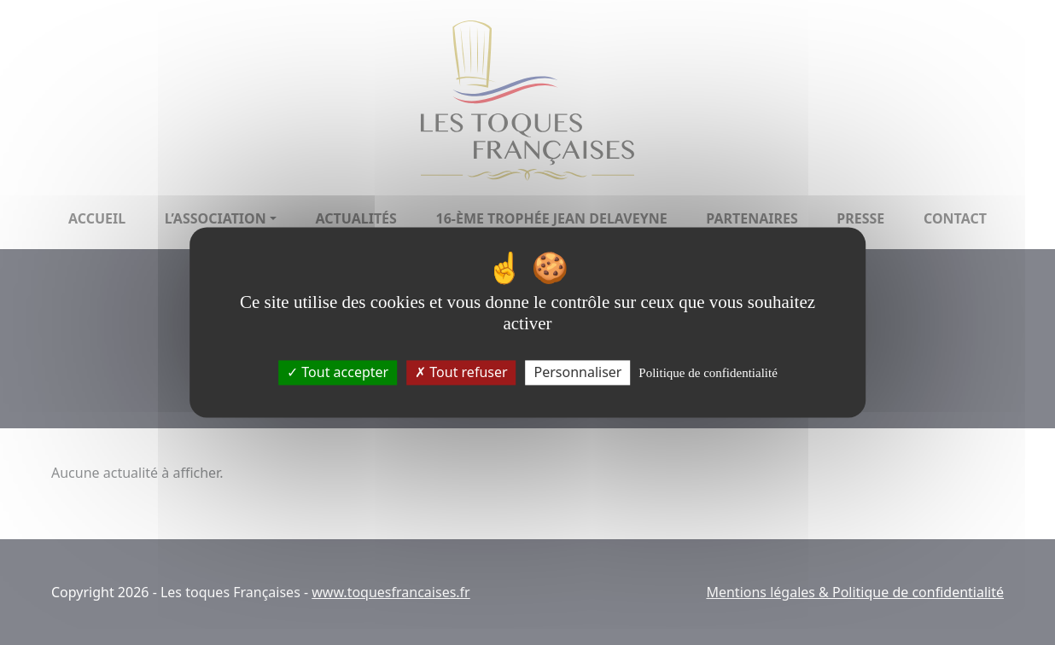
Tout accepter (337, 372)
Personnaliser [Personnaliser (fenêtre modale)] (577, 372)
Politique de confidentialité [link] (707, 373)
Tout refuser (461, 372)
